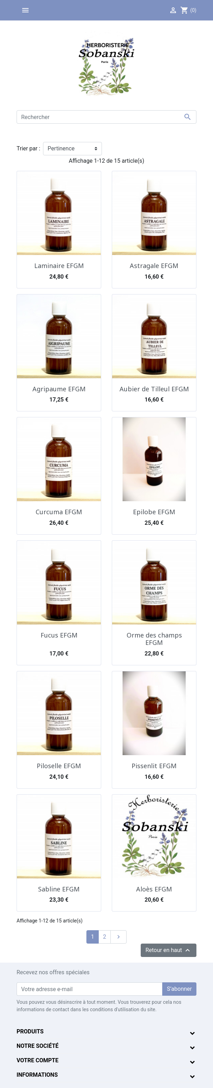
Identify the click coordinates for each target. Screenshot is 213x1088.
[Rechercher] (106, 117)
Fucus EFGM (59, 635)
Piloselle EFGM (59, 765)
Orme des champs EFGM (154, 639)
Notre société (38, 1046)
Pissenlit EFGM (154, 765)
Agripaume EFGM (59, 389)
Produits (30, 1031)
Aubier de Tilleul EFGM (154, 389)
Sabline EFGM (59, 889)
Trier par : (28, 148)
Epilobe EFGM (154, 512)
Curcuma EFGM (59, 512)
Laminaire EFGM (59, 265)
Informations (37, 1074)
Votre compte (38, 1060)
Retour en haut (168, 950)
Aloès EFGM (154, 889)
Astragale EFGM (154, 265)
